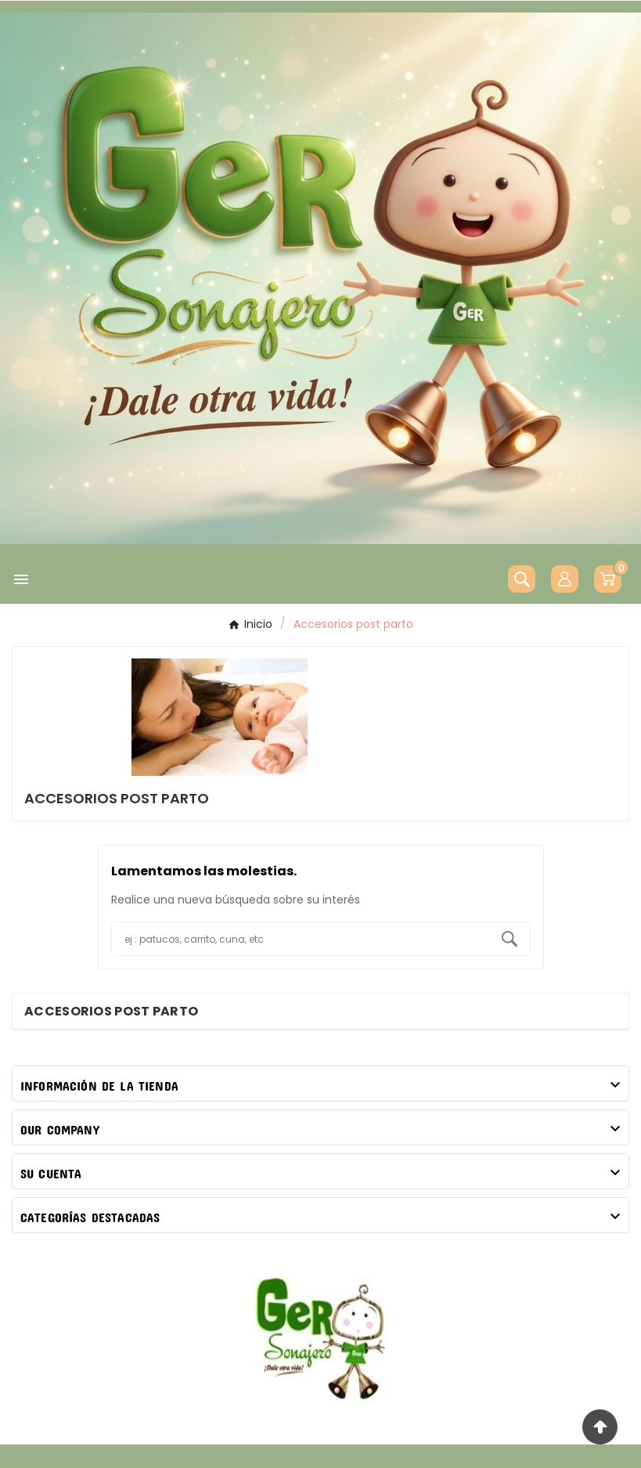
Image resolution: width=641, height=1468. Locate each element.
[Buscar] (300, 938)
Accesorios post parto (111, 1011)
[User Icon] (564, 579)
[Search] (509, 938)
